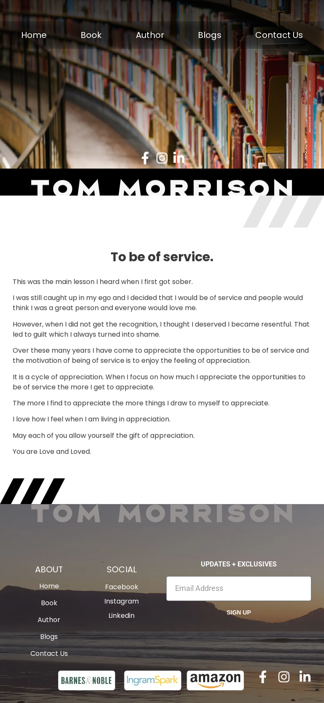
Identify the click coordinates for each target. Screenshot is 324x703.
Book (91, 35)
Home (34, 35)
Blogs (209, 35)
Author (150, 35)
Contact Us (279, 35)
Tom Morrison (162, 512)
